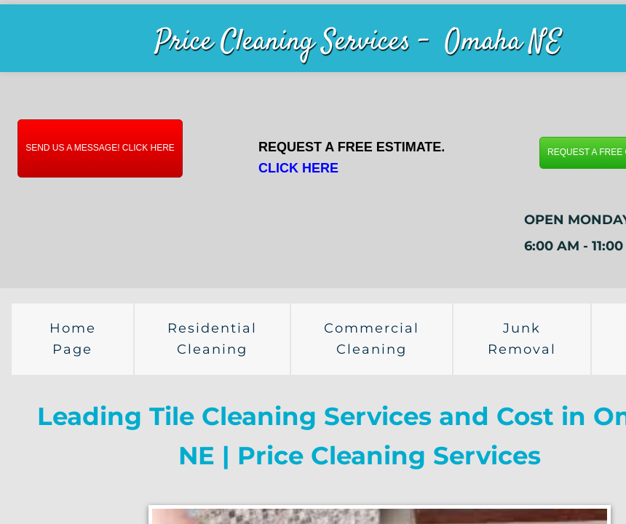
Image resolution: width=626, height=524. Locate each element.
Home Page (72, 338)
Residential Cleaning (212, 338)
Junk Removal (522, 338)
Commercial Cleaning (371, 338)
